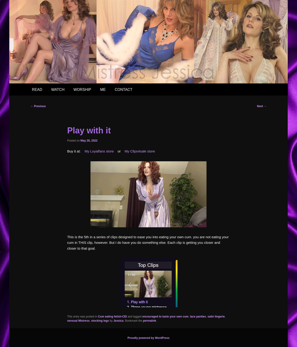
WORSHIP (82, 90)
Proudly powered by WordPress (148, 338)
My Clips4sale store (140, 151)
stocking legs (100, 320)
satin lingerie (216, 316)
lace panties (198, 316)
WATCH (58, 90)
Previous (38, 106)
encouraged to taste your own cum (165, 316)
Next (261, 106)
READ (37, 90)
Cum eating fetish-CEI (112, 316)
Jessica (118, 320)
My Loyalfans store (99, 151)
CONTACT (123, 90)
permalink (149, 320)
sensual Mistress (78, 320)
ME (103, 90)
